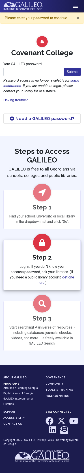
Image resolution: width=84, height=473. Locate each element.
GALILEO (29, 440)
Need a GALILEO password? (42, 118)
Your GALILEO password (22, 64)
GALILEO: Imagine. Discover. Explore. (27, 6)
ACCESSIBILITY (14, 417)
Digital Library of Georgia (18, 393)
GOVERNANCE (55, 377)
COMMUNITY (54, 383)
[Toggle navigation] (75, 6)
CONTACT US (12, 423)
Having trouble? (15, 100)
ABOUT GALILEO (15, 377)
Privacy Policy (45, 440)
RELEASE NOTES (57, 395)
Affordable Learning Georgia (20, 388)
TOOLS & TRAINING (59, 389)
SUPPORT (10, 411)
